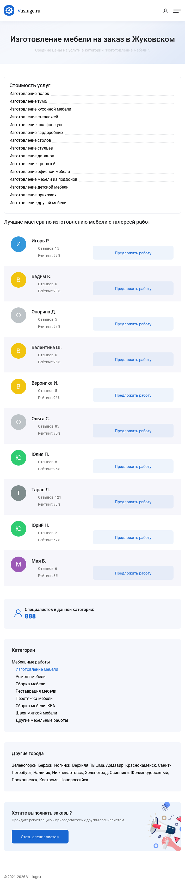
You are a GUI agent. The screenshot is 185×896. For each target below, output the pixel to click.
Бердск (45, 771)
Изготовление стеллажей (33, 116)
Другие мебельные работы (42, 726)
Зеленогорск (24, 771)
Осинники (119, 778)
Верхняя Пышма (88, 771)
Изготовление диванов (31, 155)
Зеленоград (96, 778)
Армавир (115, 771)
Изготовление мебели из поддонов (43, 179)
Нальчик (41, 778)
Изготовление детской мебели (39, 187)
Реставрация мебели (36, 696)
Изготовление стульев (31, 148)
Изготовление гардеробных (36, 132)
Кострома (49, 785)
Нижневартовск (67, 778)
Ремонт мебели (31, 682)
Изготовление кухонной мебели (40, 109)
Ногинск (62, 771)
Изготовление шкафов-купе (36, 124)
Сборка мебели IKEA (35, 711)
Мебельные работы (31, 667)
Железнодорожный (149, 778)
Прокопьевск (25, 785)
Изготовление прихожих (33, 194)
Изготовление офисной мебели (39, 171)
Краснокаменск (140, 771)
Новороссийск (74, 785)
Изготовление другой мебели (37, 202)
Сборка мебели (30, 689)
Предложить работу (132, 253)
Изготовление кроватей (32, 163)
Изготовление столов (30, 140)
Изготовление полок (29, 93)
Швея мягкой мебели (36, 718)
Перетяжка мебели (34, 704)
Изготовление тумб (28, 101)
